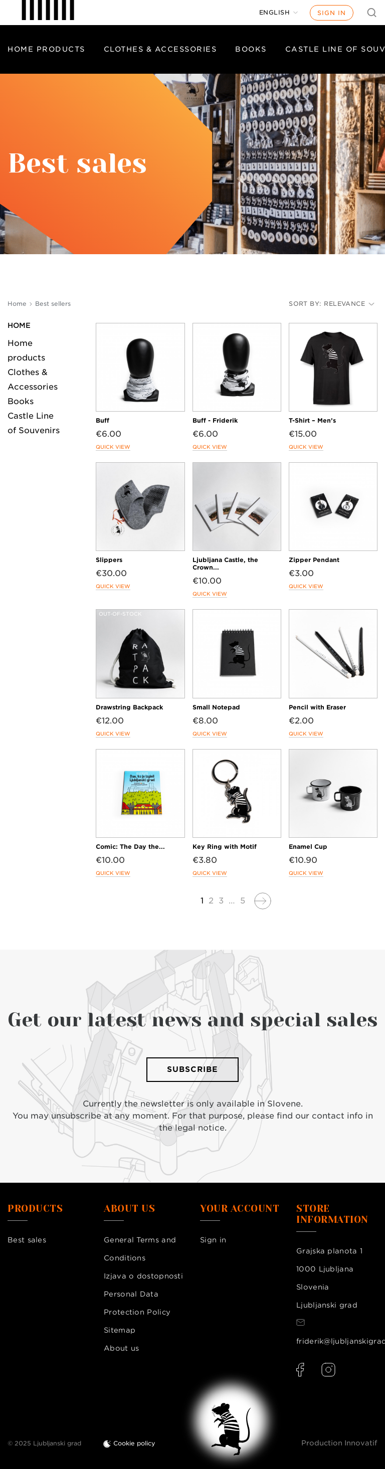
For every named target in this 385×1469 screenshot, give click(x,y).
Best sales (27, 1240)
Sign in (331, 13)
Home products (46, 49)
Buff (102, 420)
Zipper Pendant (314, 560)
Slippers (109, 560)
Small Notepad (216, 707)
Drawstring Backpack (129, 707)
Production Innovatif (339, 1443)
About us (121, 1348)
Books (251, 49)
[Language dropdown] (278, 12)
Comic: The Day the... (130, 846)
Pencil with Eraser (317, 707)
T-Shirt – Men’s (312, 420)
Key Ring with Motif (224, 846)
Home (19, 325)
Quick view (113, 447)
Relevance (349, 303)
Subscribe (192, 1069)
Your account (239, 1208)
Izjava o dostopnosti (143, 1276)
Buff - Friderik (215, 420)
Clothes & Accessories (160, 49)
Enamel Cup (308, 846)
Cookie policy (134, 1443)
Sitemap (119, 1330)
